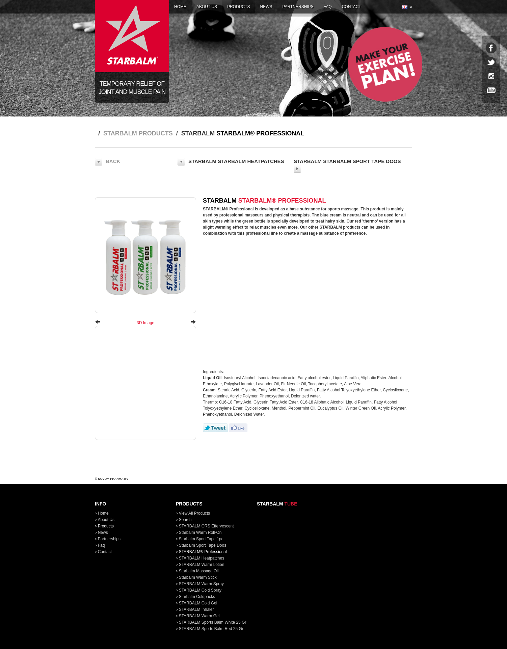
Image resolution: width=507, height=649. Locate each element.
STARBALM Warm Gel (199, 616)
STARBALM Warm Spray (201, 583)
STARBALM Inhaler (196, 609)
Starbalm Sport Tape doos (202, 545)
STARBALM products (138, 133)
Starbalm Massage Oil (199, 571)
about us (206, 6)
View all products (194, 513)
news (266, 6)
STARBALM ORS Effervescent (206, 526)
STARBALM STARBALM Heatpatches (231, 161)
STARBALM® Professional (203, 551)
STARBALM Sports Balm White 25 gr (212, 622)
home (180, 6)
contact (351, 6)
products (238, 6)
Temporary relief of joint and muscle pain (132, 87)
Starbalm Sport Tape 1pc (201, 539)
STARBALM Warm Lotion (201, 564)
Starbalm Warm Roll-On (200, 532)
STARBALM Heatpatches (201, 558)
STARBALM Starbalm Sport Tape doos (347, 165)
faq (328, 6)
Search (185, 519)
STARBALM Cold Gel (198, 603)
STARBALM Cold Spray (200, 590)
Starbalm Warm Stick (198, 577)
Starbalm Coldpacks (197, 596)
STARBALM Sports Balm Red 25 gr (211, 628)
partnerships (297, 6)
